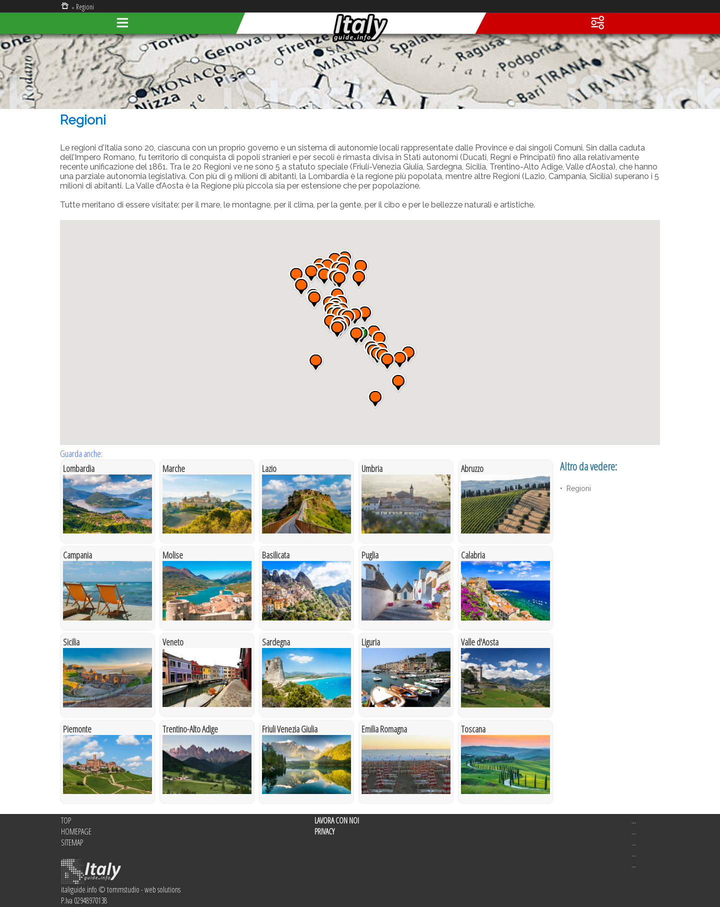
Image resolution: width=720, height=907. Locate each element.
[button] (359, 279)
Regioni (85, 7)
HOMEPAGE (76, 831)
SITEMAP (72, 842)
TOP (66, 820)
